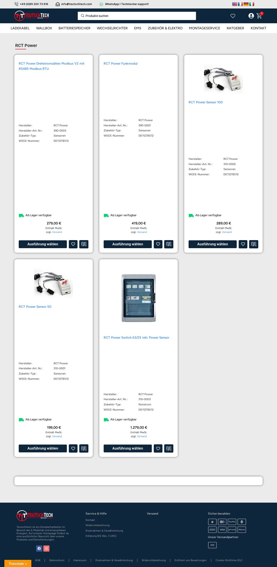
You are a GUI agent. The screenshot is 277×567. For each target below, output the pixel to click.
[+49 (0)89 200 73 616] (16, 4)
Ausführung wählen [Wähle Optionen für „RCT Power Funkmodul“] (127, 244)
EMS (137, 28)
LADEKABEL (20, 28)
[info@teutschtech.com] (58, 4)
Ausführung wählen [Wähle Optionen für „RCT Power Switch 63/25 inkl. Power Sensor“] (127, 448)
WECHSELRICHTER (112, 28)
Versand (57, 232)
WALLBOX (44, 28)
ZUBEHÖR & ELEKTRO (165, 28)
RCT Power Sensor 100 (206, 102)
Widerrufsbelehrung (98, 525)
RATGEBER (235, 28)
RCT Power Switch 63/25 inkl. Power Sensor (136, 338)
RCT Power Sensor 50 (35, 307)
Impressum (79, 560)
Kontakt (90, 520)
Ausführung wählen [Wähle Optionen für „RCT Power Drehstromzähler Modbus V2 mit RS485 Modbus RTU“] (42, 244)
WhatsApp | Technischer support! (127, 4)
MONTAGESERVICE (204, 28)
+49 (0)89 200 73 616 (34, 4)
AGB (37, 560)
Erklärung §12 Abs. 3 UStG (101, 535)
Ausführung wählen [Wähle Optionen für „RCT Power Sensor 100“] (212, 244)
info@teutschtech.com (76, 4)
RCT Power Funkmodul (121, 63)
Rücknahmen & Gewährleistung (104, 530)
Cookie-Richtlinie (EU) (229, 560)
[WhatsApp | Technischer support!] (101, 4)
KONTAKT (258, 28)
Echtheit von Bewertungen (191, 560)
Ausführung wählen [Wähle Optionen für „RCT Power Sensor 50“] (42, 448)
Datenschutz (56, 560)
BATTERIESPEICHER (74, 28)
